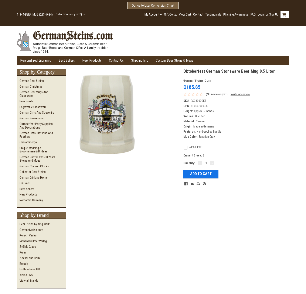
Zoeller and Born (30, 258)
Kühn (23, 252)
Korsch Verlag (28, 235)
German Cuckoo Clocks (34, 166)
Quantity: (189, 163)
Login (261, 14)
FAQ (253, 14)
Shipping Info (139, 60)
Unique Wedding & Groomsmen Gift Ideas (33, 150)
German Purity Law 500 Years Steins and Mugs (37, 159)
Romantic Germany (31, 200)
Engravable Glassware (33, 107)
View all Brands (29, 280)
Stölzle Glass (28, 247)
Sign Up (273, 14)
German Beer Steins (32, 81)
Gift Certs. (170, 14)
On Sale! (25, 183)
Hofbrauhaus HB (30, 269)
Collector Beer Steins (33, 172)
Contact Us (116, 60)
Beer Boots (26, 101)
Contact (198, 14)
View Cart (185, 14)
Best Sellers (67, 60)
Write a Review (240, 94)
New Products (92, 60)
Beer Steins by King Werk (35, 224)
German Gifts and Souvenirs (37, 112)
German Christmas (31, 86)
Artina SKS (26, 275)
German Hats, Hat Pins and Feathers (36, 135)
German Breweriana (32, 118)
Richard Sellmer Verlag (33, 241)
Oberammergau (29, 142)
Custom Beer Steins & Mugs (174, 60)
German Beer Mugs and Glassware (34, 94)
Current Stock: (193, 155)
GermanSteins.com (31, 230)
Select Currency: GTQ (70, 14)
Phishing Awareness (235, 14)
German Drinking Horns (34, 178)
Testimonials (213, 14)
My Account (153, 14)
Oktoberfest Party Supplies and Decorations (36, 125)
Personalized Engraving (35, 60)
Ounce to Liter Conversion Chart (153, 5)
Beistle (24, 264)
